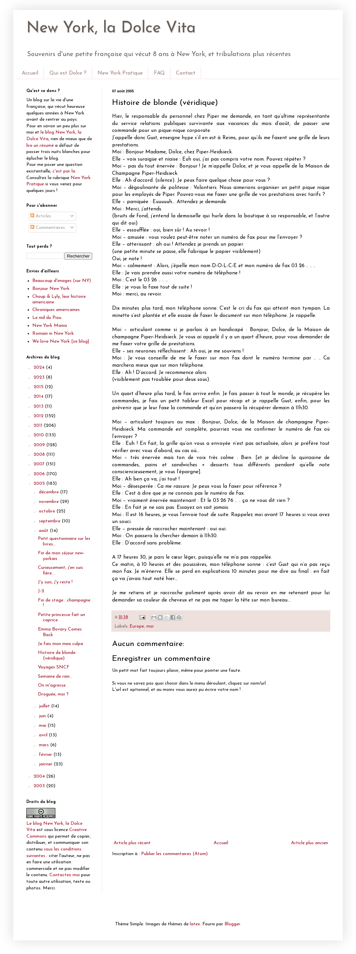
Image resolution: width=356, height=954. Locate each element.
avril (44, 735)
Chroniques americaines (56, 309)
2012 (39, 416)
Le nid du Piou (46, 317)
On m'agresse (52, 685)
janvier (46, 764)
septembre (50, 521)
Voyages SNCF (54, 667)
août (44, 530)
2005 (40, 483)
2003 (40, 786)
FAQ (159, 73)
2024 (40, 367)
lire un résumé (40, 145)
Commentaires (47, 227)
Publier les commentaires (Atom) (174, 853)
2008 (40, 454)
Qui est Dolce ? (67, 73)
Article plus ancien (309, 843)
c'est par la (63, 171)
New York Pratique (120, 73)
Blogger (232, 924)
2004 (40, 776)
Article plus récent (132, 843)
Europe (137, 627)
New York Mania (49, 325)
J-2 (41, 591)
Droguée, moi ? (53, 694)
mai (43, 725)
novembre (49, 501)
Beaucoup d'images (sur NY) (61, 280)
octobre (47, 511)
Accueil (30, 73)
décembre (49, 492)
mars (44, 745)
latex (195, 924)
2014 (39, 396)
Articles (40, 216)
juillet (45, 706)
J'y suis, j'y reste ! (55, 582)
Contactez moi (64, 875)
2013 (39, 406)
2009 (40, 445)
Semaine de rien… (55, 676)
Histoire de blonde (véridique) (56, 655)
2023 (40, 377)
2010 (39, 435)
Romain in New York (53, 333)
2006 (40, 474)
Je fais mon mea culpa (60, 643)
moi (150, 627)
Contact (185, 73)
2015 (39, 387)
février (46, 754)
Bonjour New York (51, 288)
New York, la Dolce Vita (111, 28)
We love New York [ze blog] (60, 341)
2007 (40, 464)
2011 (39, 425)
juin (43, 716)
